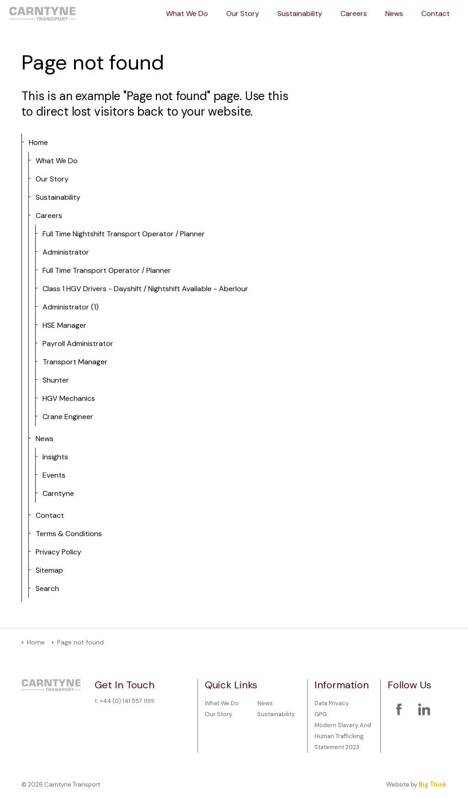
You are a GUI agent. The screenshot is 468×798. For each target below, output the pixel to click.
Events (54, 475)
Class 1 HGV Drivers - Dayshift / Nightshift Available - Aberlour (145, 288)
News (394, 13)
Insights (55, 457)
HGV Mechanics (69, 398)
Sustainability (299, 13)
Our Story (242, 13)
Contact (435, 13)
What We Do (187, 13)
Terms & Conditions (69, 533)
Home (38, 142)
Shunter (56, 380)
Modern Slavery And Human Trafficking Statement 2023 (342, 736)
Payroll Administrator (78, 343)
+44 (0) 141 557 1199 (127, 701)
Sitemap (49, 570)
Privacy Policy (58, 552)
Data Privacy (331, 703)
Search (47, 588)
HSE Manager (64, 325)
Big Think (433, 784)
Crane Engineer (68, 416)
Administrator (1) (71, 307)
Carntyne (58, 493)
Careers (353, 13)
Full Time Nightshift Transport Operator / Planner (124, 234)
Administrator (66, 252)
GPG (320, 714)
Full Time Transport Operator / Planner (107, 270)
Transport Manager (75, 362)
